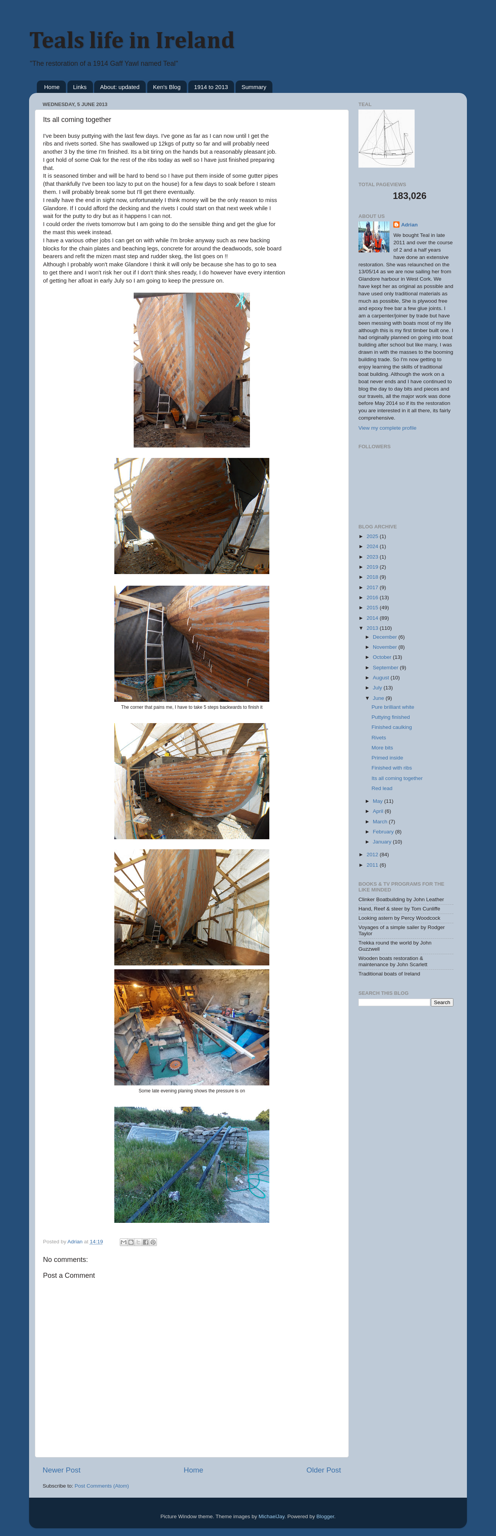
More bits (382, 748)
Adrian (409, 225)
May (378, 801)
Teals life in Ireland (132, 41)
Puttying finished (391, 717)
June (379, 698)
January (383, 842)
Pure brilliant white (393, 707)
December (385, 637)
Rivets (379, 738)
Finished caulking (392, 727)
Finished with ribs (392, 768)
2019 (373, 567)
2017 (373, 587)
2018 (373, 577)
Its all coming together (397, 778)
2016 (373, 597)
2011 (373, 865)
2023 (373, 557)
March (381, 822)
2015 (373, 607)
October (383, 657)
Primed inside (387, 758)
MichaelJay (271, 1516)
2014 (373, 618)
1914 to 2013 (211, 87)
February (384, 832)
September (386, 667)
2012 (373, 854)
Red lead (382, 788)
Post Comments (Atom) (102, 1486)
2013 (373, 628)
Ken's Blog (167, 87)
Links (80, 87)
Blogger (325, 1516)
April (379, 811)
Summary (253, 87)
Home (52, 87)
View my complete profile (387, 428)
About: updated (120, 87)
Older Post (324, 1470)
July (378, 688)
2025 (373, 536)
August (382, 678)
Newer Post (62, 1470)
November (385, 647)
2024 (373, 546)
